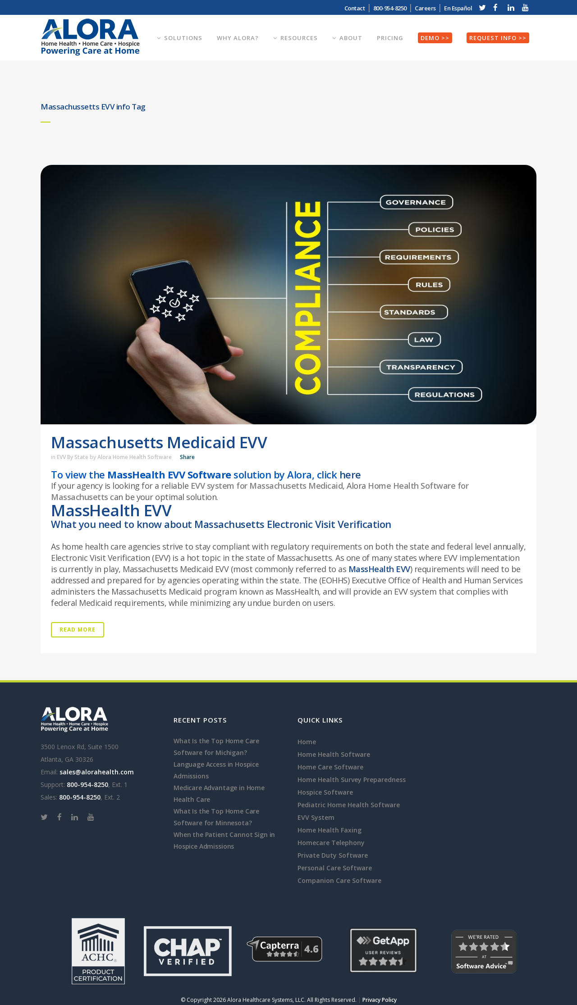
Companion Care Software (339, 880)
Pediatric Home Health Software (349, 804)
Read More (78, 629)
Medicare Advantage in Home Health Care (219, 793)
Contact (354, 8)
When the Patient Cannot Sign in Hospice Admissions (224, 840)
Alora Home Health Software (134, 457)
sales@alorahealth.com (97, 772)
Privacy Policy (379, 1000)
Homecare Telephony (331, 842)
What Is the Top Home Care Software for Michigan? (216, 747)
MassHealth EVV (379, 569)
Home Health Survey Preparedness (352, 779)
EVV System (316, 817)
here (350, 474)
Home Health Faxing (330, 830)
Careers (425, 8)
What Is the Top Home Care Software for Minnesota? (216, 817)
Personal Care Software (335, 868)
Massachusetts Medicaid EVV (159, 442)
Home (307, 741)
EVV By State (72, 457)
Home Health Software (334, 754)
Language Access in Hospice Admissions (216, 770)
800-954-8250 (390, 8)
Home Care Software (330, 767)
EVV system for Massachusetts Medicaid (267, 485)
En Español (458, 8)
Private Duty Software (333, 855)
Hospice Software (325, 792)
